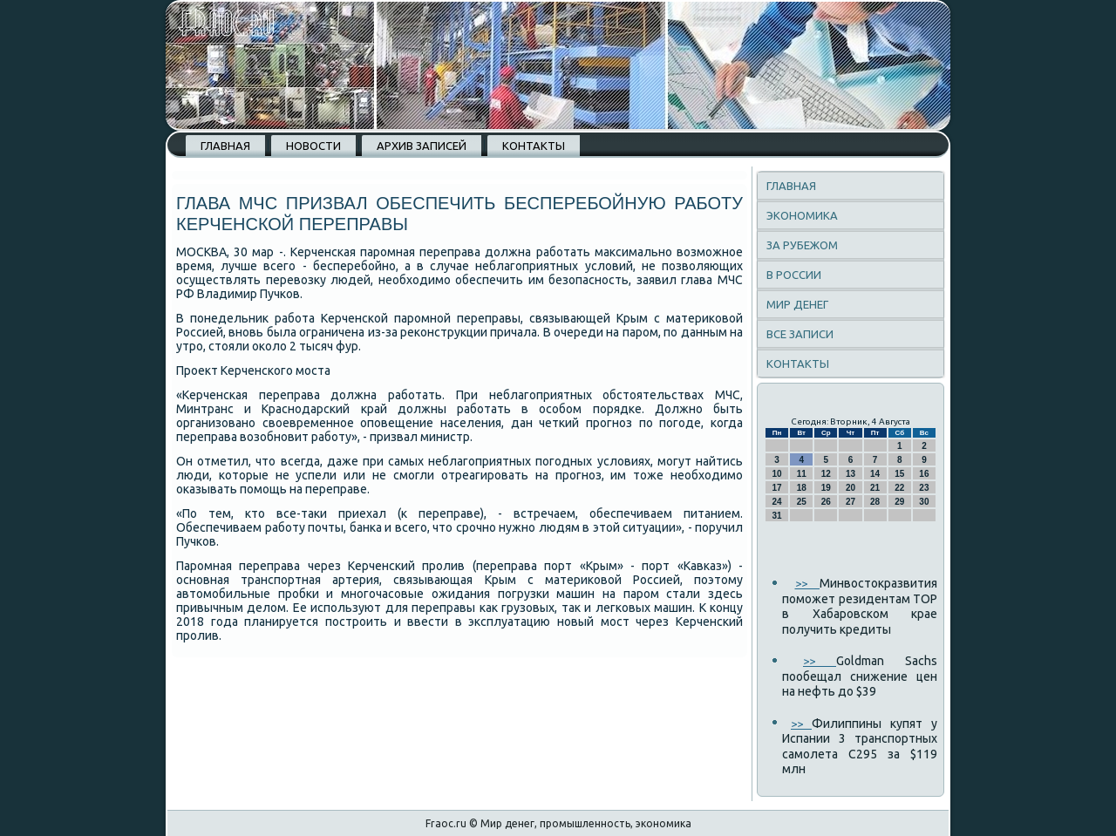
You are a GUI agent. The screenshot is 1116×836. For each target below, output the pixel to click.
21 (875, 488)
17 (777, 488)
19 (826, 488)
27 (850, 501)
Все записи (800, 334)
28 (875, 501)
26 (826, 501)
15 (899, 474)
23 (924, 488)
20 (850, 488)
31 (777, 515)
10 (777, 474)
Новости (313, 145)
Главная (225, 145)
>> (807, 583)
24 (777, 501)
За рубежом (802, 245)
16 (924, 474)
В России (793, 274)
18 (801, 488)
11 (801, 474)
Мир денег (797, 304)
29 (899, 501)
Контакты (533, 145)
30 (924, 501)
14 (875, 474)
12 (826, 474)
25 (801, 501)
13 (850, 474)
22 (899, 488)
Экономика (802, 215)
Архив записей (421, 145)
